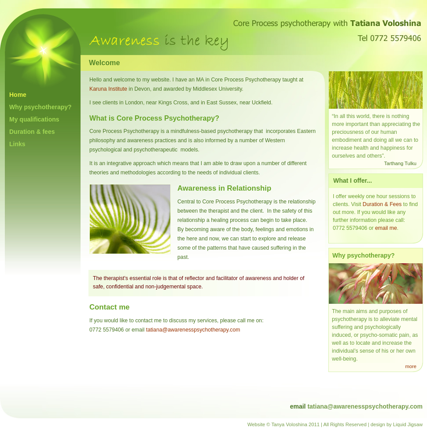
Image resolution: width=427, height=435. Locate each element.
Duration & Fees (382, 204)
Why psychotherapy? (40, 107)
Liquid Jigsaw (408, 424)
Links (17, 143)
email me (386, 228)
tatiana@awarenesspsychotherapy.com (193, 330)
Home (17, 94)
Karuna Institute (108, 89)
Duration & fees (32, 131)
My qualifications (34, 119)
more (411, 366)
